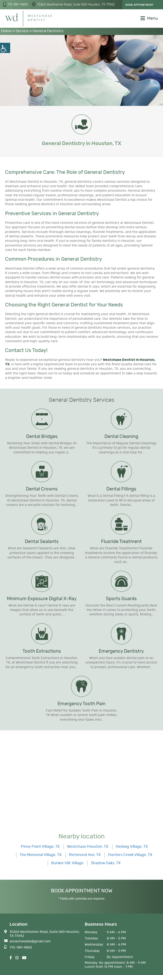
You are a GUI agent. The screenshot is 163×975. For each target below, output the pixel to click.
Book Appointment (139, 5)
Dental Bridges (42, 436)
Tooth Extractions (41, 651)
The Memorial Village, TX (41, 855)
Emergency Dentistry (121, 651)
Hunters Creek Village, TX (130, 855)
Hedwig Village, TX (132, 847)
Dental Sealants (42, 541)
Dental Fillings (121, 489)
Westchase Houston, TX (87, 847)
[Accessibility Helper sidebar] (5, 48)
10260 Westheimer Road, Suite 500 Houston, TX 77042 (73, 4)
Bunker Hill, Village (67, 863)
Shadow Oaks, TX (106, 863)
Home (6, 31)
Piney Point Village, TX (40, 847)
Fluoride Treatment (121, 541)
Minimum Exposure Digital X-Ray (42, 598)
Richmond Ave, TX (85, 855)
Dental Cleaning (121, 436)
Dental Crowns (42, 489)
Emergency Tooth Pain (81, 703)
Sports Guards (121, 598)
